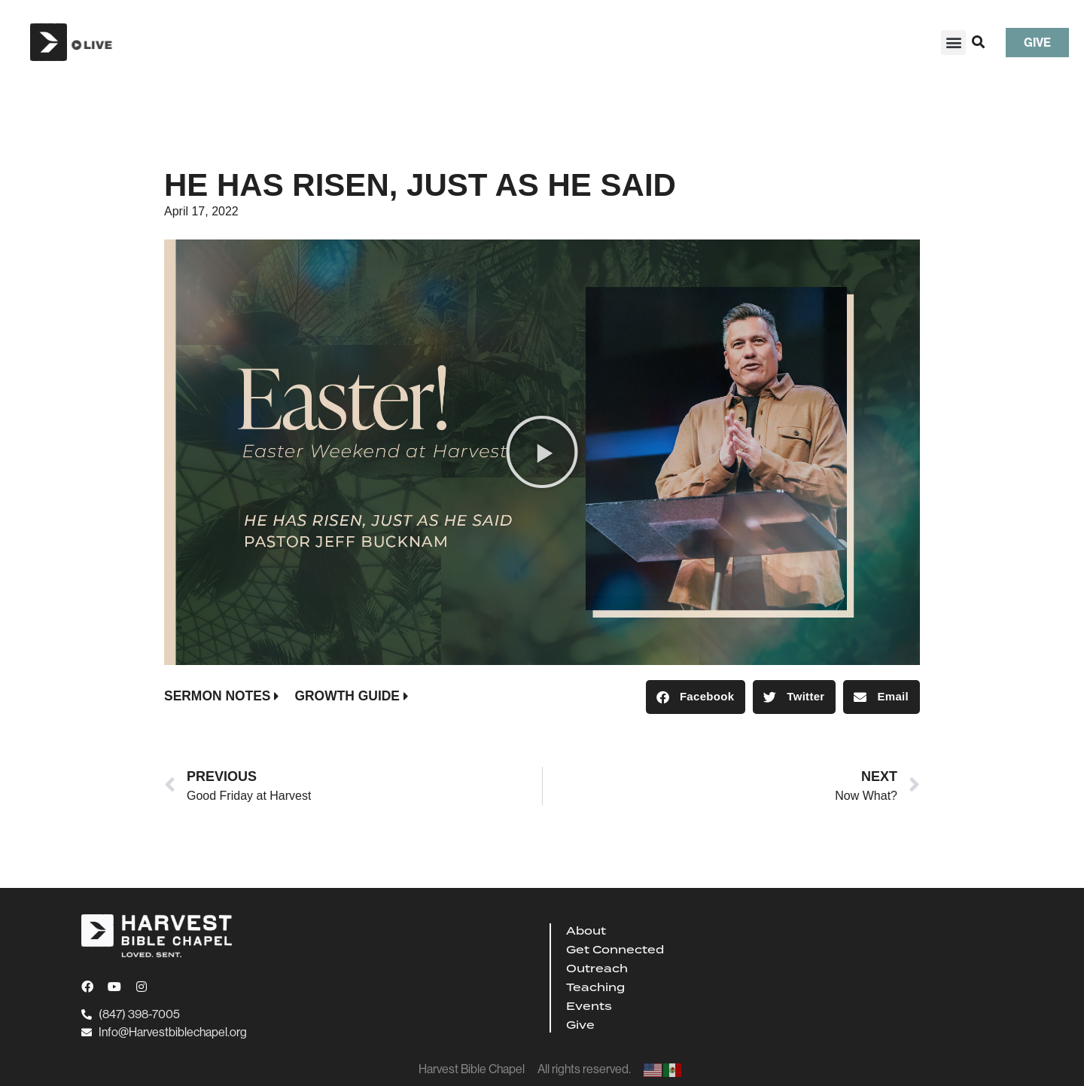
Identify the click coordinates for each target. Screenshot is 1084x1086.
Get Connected (615, 949)
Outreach (597, 968)
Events (589, 1006)
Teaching (595, 987)
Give (580, 1025)
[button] (953, 42)
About (586, 930)
